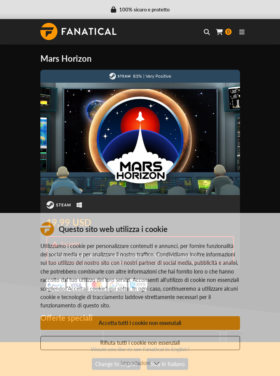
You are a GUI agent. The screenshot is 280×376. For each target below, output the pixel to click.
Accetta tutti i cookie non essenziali (140, 323)
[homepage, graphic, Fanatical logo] (78, 31)
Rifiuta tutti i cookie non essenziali (140, 342)
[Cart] (224, 32)
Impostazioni (140, 363)
